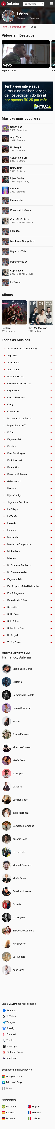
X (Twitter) (11, 1016)
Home (4, 27)
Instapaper (12, 1046)
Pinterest (11, 1034)
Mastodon (11, 1058)
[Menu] (51, 3)
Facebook (11, 1010)
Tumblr (10, 1040)
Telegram (11, 1022)
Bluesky (10, 1028)
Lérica (22, 14)
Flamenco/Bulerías (28, 18)
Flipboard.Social (14, 1052)
